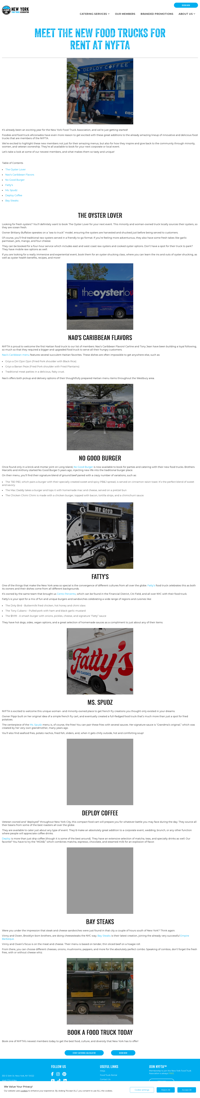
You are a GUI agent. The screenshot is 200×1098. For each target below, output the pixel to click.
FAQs (102, 1071)
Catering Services (95, 13)
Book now (123, 1052)
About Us (187, 13)
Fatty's (9, 185)
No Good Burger (15, 179)
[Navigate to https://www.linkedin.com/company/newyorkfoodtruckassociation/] (65, 1081)
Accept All (186, 1090)
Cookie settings (142, 1090)
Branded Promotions (157, 13)
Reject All (165, 1090)
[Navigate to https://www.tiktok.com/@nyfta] (59, 1081)
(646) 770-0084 (9, 1080)
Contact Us (105, 1079)
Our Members (125, 13)
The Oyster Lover (15, 169)
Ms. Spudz (11, 190)
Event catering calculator (84, 1052)
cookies (24, 1091)
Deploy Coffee (13, 195)
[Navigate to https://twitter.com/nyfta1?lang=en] (53, 1081)
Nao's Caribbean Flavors (19, 174)
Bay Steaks (11, 200)
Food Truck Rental (108, 1075)
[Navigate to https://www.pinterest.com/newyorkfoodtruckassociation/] (64, 1074)
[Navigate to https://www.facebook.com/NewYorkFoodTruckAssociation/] (52, 1074)
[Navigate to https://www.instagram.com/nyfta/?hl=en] (58, 1074)
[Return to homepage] (15, 10)
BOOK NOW (186, 5)
